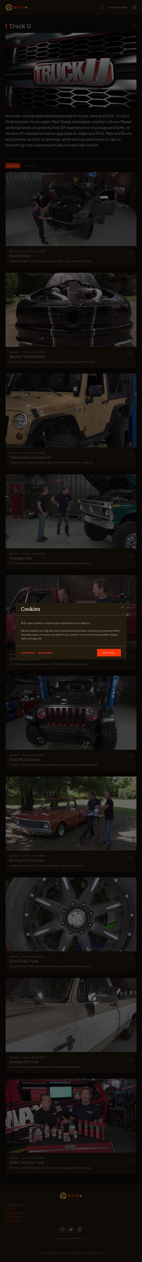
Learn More (28, 652)
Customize (45, 652)
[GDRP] (109, 652)
